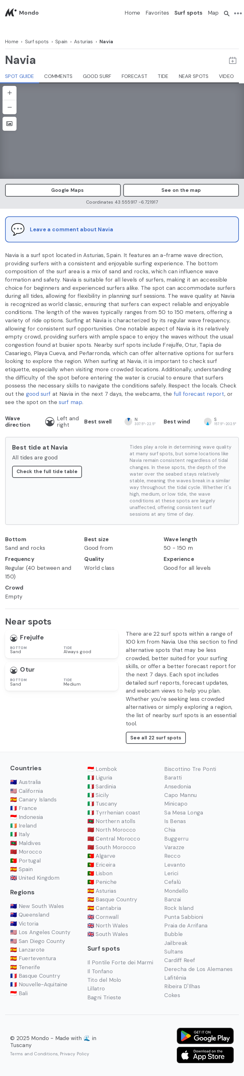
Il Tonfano (100, 971)
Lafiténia (175, 977)
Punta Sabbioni (183, 916)
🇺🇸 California (26, 790)
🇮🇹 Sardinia (101, 786)
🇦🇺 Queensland (29, 914)
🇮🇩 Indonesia (26, 817)
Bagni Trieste (104, 997)
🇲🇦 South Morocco (111, 847)
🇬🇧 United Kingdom (34, 877)
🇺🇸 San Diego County (37, 941)
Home (132, 12)
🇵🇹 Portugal (25, 860)
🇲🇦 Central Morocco (113, 838)
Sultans (173, 951)
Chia (169, 829)
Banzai (172, 899)
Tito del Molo (104, 979)
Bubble (173, 934)
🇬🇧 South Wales (107, 934)
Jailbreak (175, 943)
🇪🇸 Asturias (101, 890)
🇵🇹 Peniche (102, 881)
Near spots (194, 76)
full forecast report (199, 393)
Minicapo (175, 803)
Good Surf (97, 76)
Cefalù (172, 881)
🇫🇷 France (23, 808)
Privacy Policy (74, 1054)
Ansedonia (177, 786)
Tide (163, 76)
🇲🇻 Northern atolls (111, 821)
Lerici (171, 873)
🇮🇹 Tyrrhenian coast (113, 812)
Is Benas (175, 821)
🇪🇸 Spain (21, 869)
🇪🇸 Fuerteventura (33, 958)
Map (213, 12)
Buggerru (176, 838)
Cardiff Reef (179, 960)
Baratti (173, 777)
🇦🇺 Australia (25, 782)
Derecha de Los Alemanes (198, 969)
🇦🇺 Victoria (24, 923)
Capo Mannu (180, 795)
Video (226, 76)
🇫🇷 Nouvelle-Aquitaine (38, 984)
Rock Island (178, 908)
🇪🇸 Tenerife (25, 967)
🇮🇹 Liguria (99, 777)
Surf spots (188, 12)
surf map (70, 402)
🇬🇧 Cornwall (103, 916)
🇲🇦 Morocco (26, 851)
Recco (172, 855)
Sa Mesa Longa (183, 812)
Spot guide (19, 76)
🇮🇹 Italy (20, 834)
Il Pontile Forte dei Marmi (120, 962)
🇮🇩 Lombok (102, 768)
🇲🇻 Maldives (25, 843)
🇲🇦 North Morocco (111, 829)
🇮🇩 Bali (19, 993)
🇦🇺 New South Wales (37, 906)
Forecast (135, 76)
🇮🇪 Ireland (23, 825)
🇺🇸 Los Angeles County (40, 932)
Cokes (172, 995)
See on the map (181, 190)
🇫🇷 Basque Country (35, 975)
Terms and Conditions (34, 1054)
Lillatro (96, 988)
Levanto (174, 864)
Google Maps (63, 190)
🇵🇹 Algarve (101, 855)
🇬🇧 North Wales (107, 925)
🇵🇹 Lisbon (100, 873)
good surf (38, 393)
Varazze (174, 847)
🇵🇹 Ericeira (101, 864)
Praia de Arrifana (185, 925)
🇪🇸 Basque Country (112, 899)
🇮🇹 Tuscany (102, 803)
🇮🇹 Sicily (98, 795)
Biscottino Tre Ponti (190, 768)
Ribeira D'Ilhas (182, 986)
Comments (58, 76)
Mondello (176, 890)
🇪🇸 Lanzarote (27, 949)
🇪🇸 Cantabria (104, 908)
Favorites (157, 12)
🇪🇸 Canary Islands (33, 799)
